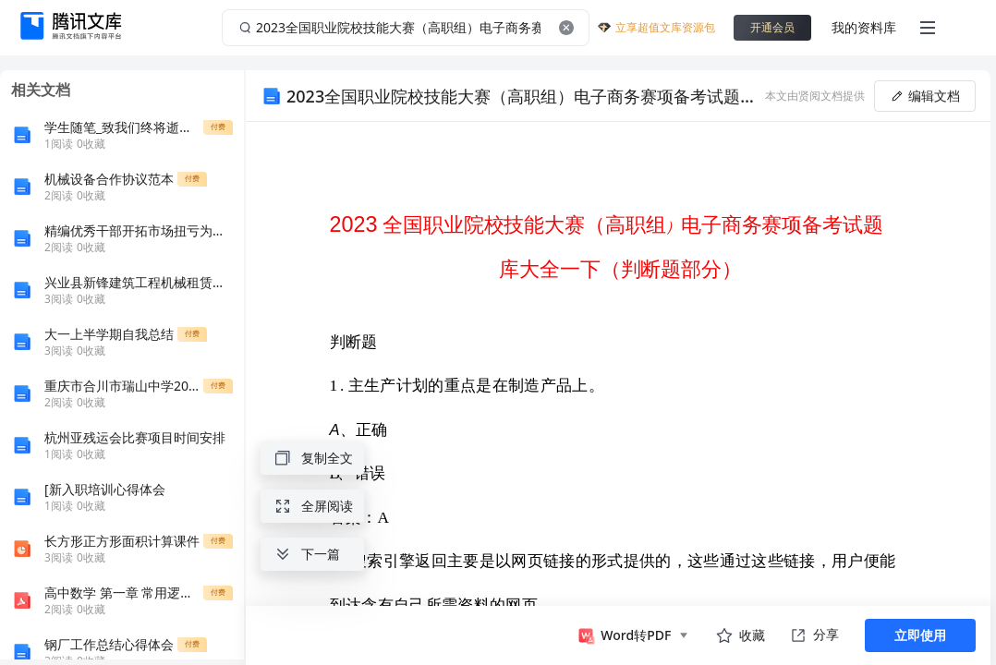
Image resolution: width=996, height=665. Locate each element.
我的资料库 (864, 27)
